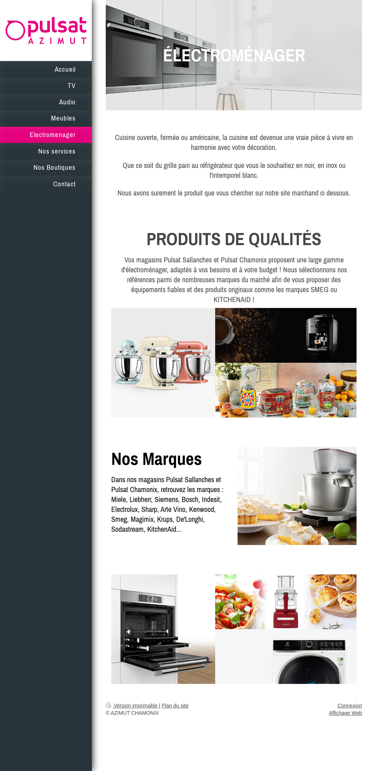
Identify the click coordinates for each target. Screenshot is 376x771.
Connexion (349, 706)
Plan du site (175, 706)
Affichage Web (345, 713)
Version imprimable (132, 706)
